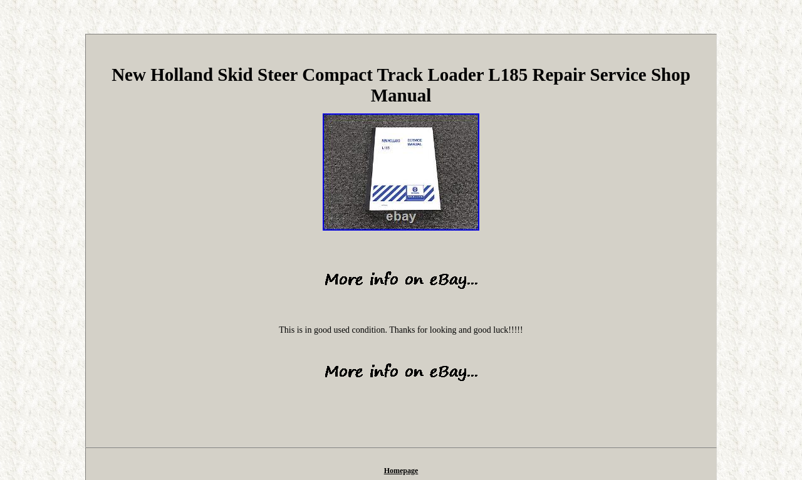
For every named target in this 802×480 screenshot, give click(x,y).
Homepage (401, 470)
